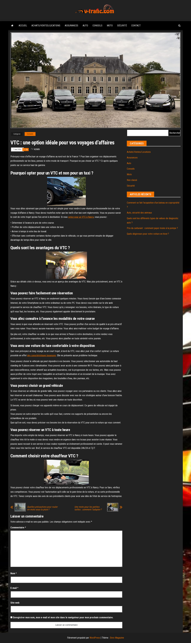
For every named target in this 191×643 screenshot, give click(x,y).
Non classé (132, 180)
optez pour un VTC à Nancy (81, 217)
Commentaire (18, 527)
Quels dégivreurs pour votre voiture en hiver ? (148, 233)
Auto (85, 25)
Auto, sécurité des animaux (139, 212)
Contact (136, 25)
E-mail (14, 588)
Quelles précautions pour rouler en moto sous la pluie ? (42, 508)
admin (37, 149)
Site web (14, 602)
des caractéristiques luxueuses (41, 355)
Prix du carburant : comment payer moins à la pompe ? (152, 228)
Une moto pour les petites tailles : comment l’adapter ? (88, 508)
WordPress (95, 637)
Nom (13, 573)
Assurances (71, 25)
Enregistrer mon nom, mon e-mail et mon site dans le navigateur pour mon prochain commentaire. (63, 617)
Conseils (97, 25)
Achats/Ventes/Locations (45, 25)
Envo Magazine (117, 637)
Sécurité (122, 25)
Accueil (23, 25)
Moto (110, 25)
